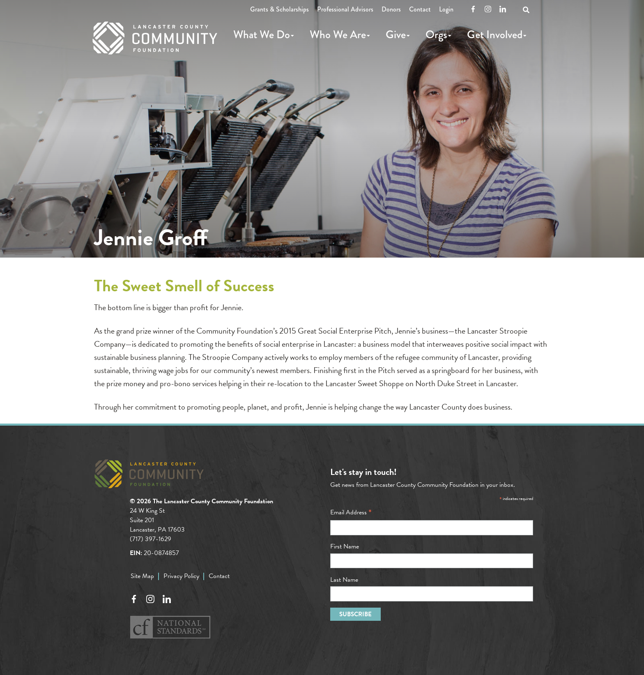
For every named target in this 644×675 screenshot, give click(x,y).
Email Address (351, 512)
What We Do (261, 34)
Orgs (436, 34)
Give (396, 34)
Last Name (344, 580)
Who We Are (338, 34)
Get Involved (494, 34)
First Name (344, 546)
